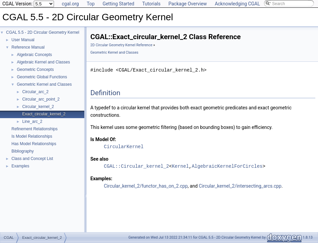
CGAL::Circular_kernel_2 (136, 166)
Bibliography (22, 151)
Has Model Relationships (33, 143)
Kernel (180, 166)
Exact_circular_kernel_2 (43, 114)
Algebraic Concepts (34, 54)
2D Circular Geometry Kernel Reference (121, 45)
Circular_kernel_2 (38, 106)
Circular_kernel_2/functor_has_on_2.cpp (146, 186)
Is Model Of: (103, 139)
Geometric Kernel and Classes (44, 84)
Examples (20, 166)
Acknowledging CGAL (237, 3)
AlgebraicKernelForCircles (227, 166)
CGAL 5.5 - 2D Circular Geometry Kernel (42, 32)
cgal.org (70, 3)
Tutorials (151, 3)
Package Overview (187, 3)
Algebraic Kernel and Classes (43, 62)
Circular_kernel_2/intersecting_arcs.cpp (240, 186)
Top (91, 3)
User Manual (22, 39)
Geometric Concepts (35, 69)
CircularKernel (124, 146)
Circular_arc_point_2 (41, 99)
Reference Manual (28, 47)
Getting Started (118, 3)
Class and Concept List (32, 158)
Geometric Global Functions (42, 77)
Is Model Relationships (31, 136)
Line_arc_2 (32, 121)
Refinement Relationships (34, 129)
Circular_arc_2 (35, 91)
